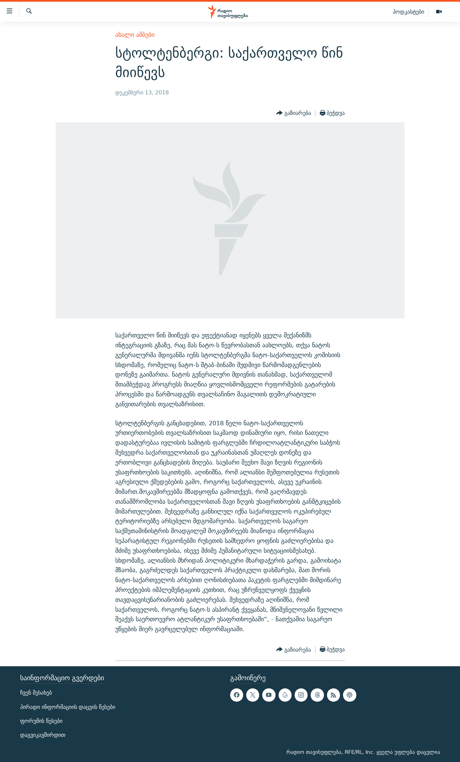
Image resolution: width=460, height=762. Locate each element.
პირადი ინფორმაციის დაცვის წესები (67, 707)
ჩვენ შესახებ (36, 692)
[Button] (293, 113)
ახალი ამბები (134, 34)
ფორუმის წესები (41, 721)
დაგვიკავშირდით (42, 735)
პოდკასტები (408, 11)
